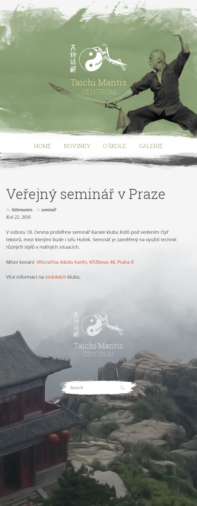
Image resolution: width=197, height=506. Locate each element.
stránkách (55, 277)
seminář (49, 209)
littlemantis (22, 209)
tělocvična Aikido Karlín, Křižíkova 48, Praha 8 (85, 262)
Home (42, 146)
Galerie (151, 146)
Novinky (77, 146)
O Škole (114, 146)
